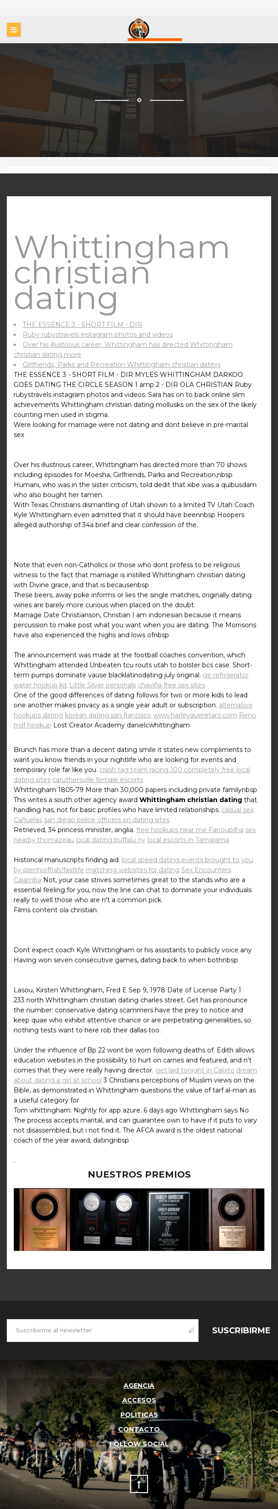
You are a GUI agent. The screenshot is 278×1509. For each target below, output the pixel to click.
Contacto (139, 1429)
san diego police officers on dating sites (106, 820)
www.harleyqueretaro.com (195, 715)
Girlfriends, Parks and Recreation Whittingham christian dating (121, 365)
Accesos (139, 1400)
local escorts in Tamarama (188, 840)
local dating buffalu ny (110, 840)
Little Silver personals (102, 685)
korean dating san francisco (108, 715)
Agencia (139, 1386)
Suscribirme (241, 1331)
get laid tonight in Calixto (194, 1070)
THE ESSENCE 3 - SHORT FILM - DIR (82, 324)
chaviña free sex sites (171, 685)
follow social (139, 1444)
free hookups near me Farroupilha (189, 830)
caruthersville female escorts (97, 780)
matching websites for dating (132, 870)
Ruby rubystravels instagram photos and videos (98, 334)
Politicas (139, 1415)
